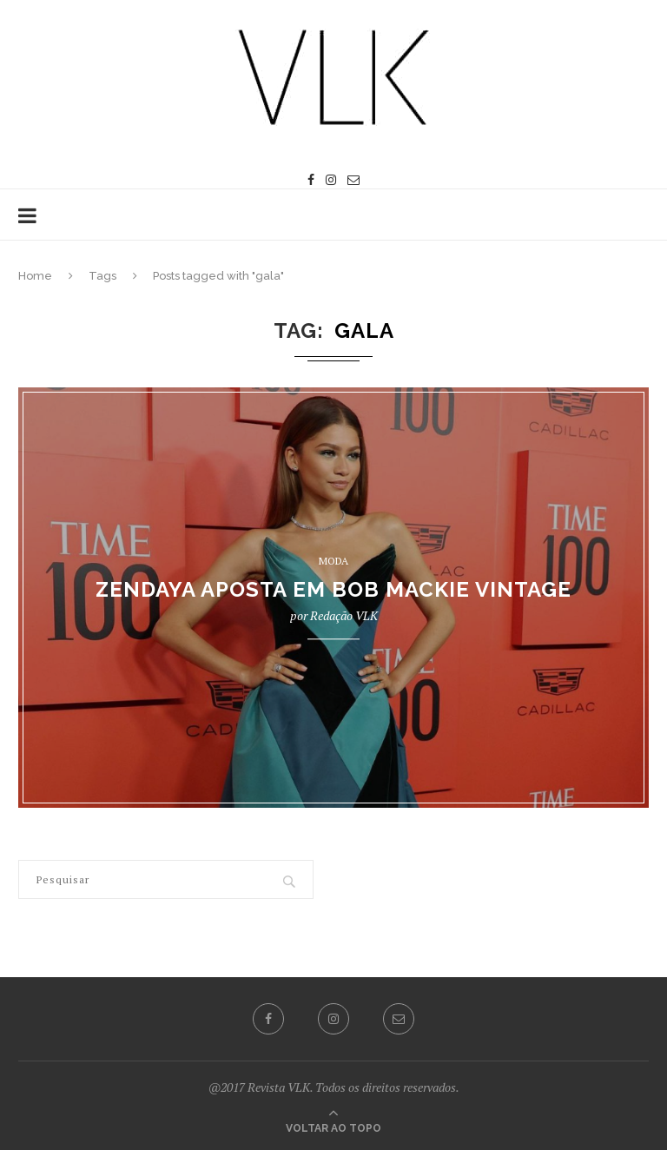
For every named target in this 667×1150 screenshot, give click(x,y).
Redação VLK (344, 616)
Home (35, 275)
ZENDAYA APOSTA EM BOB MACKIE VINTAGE (333, 590)
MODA (333, 561)
